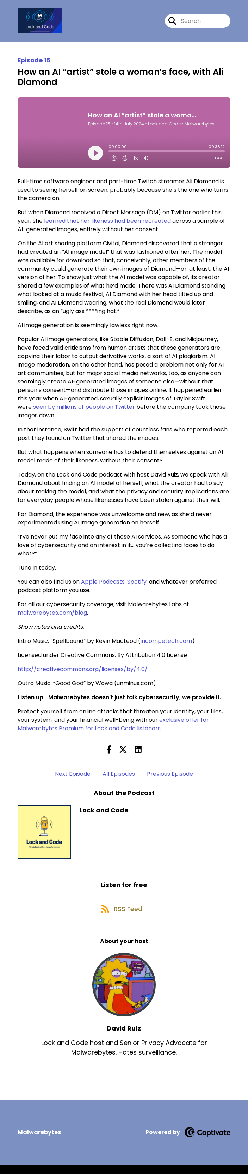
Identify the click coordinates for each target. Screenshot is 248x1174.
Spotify (137, 586)
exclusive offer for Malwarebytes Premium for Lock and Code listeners (113, 728)
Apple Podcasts (103, 586)
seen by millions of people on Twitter (84, 411)
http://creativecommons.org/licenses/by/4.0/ (83, 673)
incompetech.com (166, 645)
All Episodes (119, 778)
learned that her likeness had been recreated (107, 225)
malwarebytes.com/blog (52, 617)
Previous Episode (170, 778)
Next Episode (73, 778)
